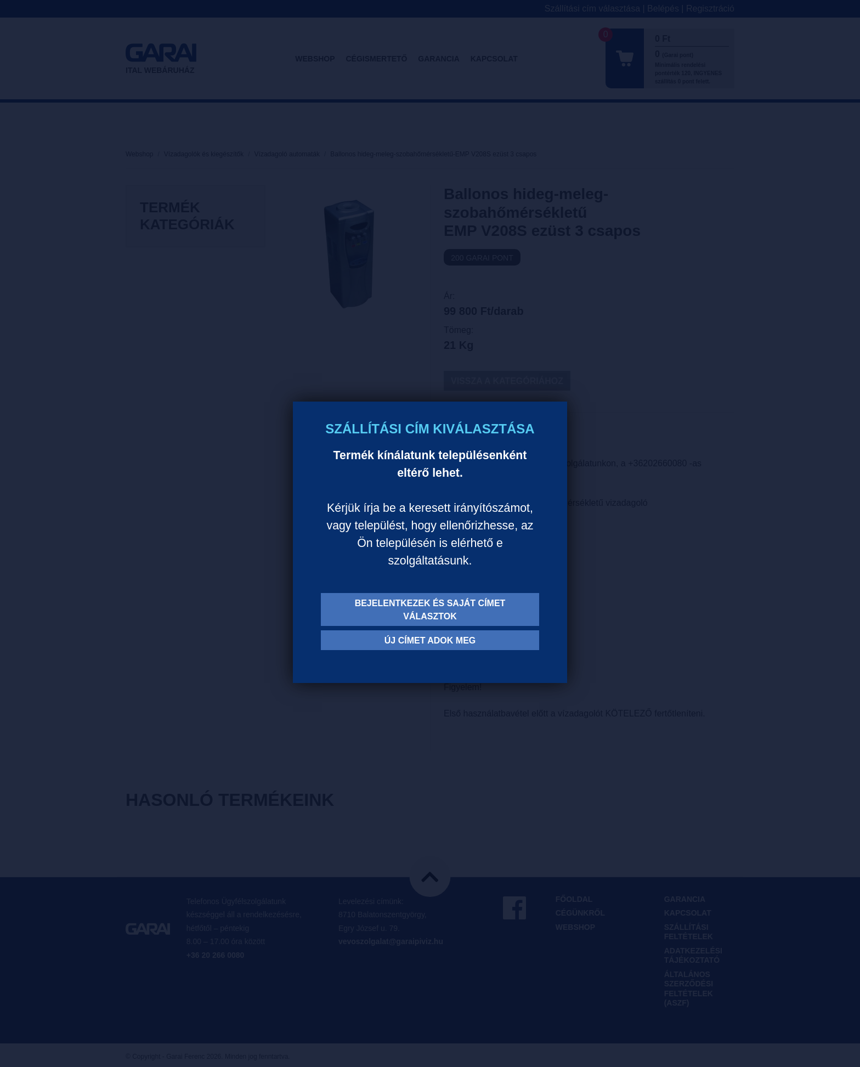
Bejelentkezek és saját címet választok (430, 610)
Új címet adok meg (430, 640)
